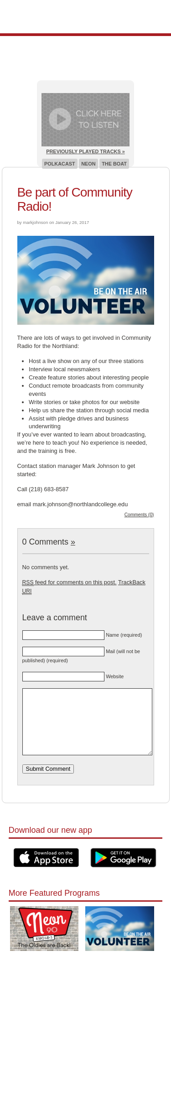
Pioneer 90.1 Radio (85, 16)
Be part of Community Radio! (74, 199)
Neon (88, 163)
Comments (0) (139, 514)
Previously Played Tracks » (85, 151)
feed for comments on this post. (69, 582)
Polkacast (59, 163)
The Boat (114, 163)
